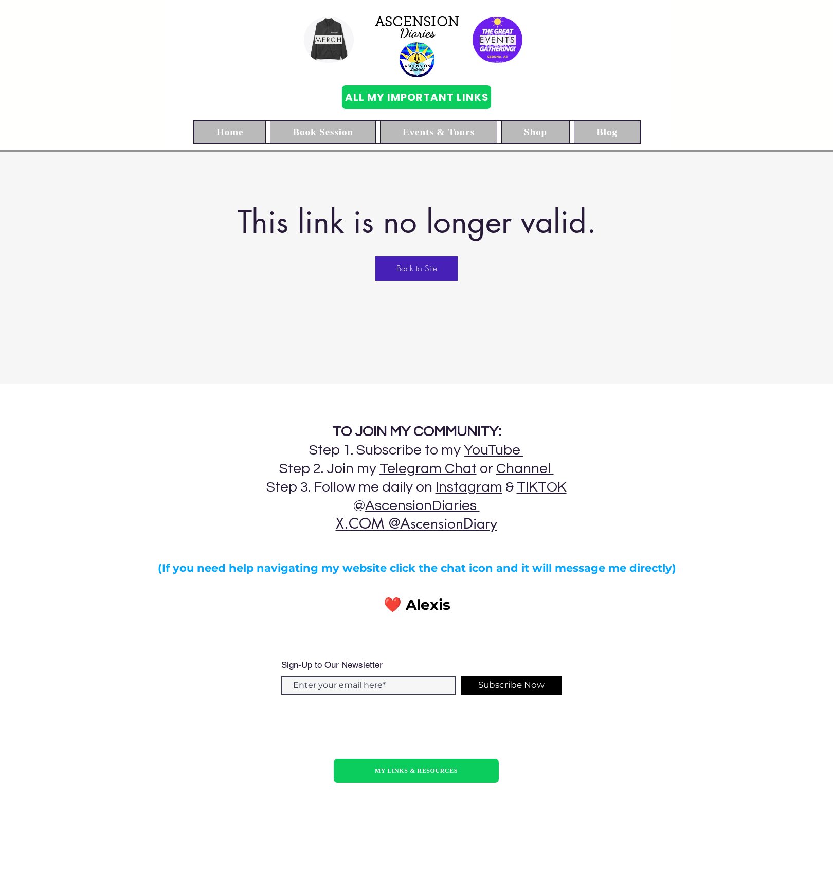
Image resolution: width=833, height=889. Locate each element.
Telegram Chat (428, 468)
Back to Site (416, 268)
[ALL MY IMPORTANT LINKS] (416, 97)
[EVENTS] (497, 40)
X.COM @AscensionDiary (416, 523)
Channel (525, 468)
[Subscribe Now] (511, 685)
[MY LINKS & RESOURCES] (416, 771)
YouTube (493, 450)
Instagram (469, 487)
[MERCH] (329, 40)
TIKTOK (542, 487)
